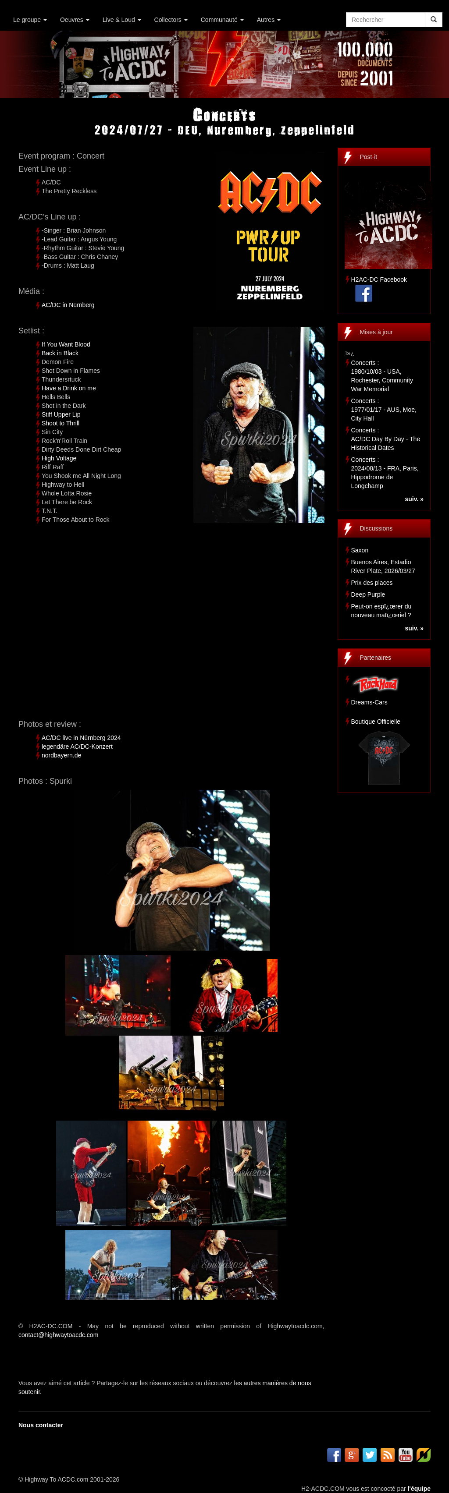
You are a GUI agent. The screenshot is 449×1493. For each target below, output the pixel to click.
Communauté (222, 19)
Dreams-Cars (369, 702)
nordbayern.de (61, 755)
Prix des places (372, 582)
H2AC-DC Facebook (379, 279)
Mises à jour (376, 332)
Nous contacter (40, 1425)
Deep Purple (368, 594)
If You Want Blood (66, 344)
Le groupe (30, 19)
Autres (269, 19)
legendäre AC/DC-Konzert (77, 746)
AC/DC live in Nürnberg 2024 (81, 737)
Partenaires (376, 657)
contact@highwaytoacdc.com (58, 1334)
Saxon (360, 550)
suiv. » (414, 498)
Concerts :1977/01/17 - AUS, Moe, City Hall (384, 409)
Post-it (369, 156)
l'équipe (419, 1488)
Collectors (171, 19)
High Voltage (59, 458)
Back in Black (60, 353)
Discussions (376, 528)
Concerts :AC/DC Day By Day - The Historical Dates (385, 439)
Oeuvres (74, 19)
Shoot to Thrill (60, 423)
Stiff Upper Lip (61, 414)
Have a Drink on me (69, 388)
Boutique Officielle (376, 721)
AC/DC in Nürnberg (68, 304)
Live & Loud (122, 19)
